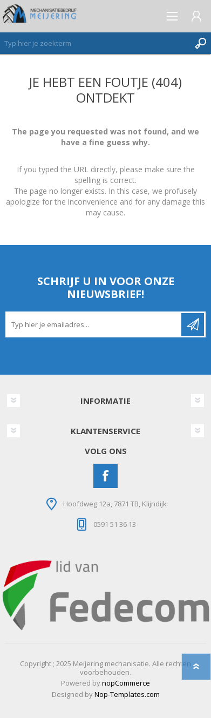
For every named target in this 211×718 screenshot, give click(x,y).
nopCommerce (126, 683)
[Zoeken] (94, 43)
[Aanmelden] (94, 324)
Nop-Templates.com (127, 694)
